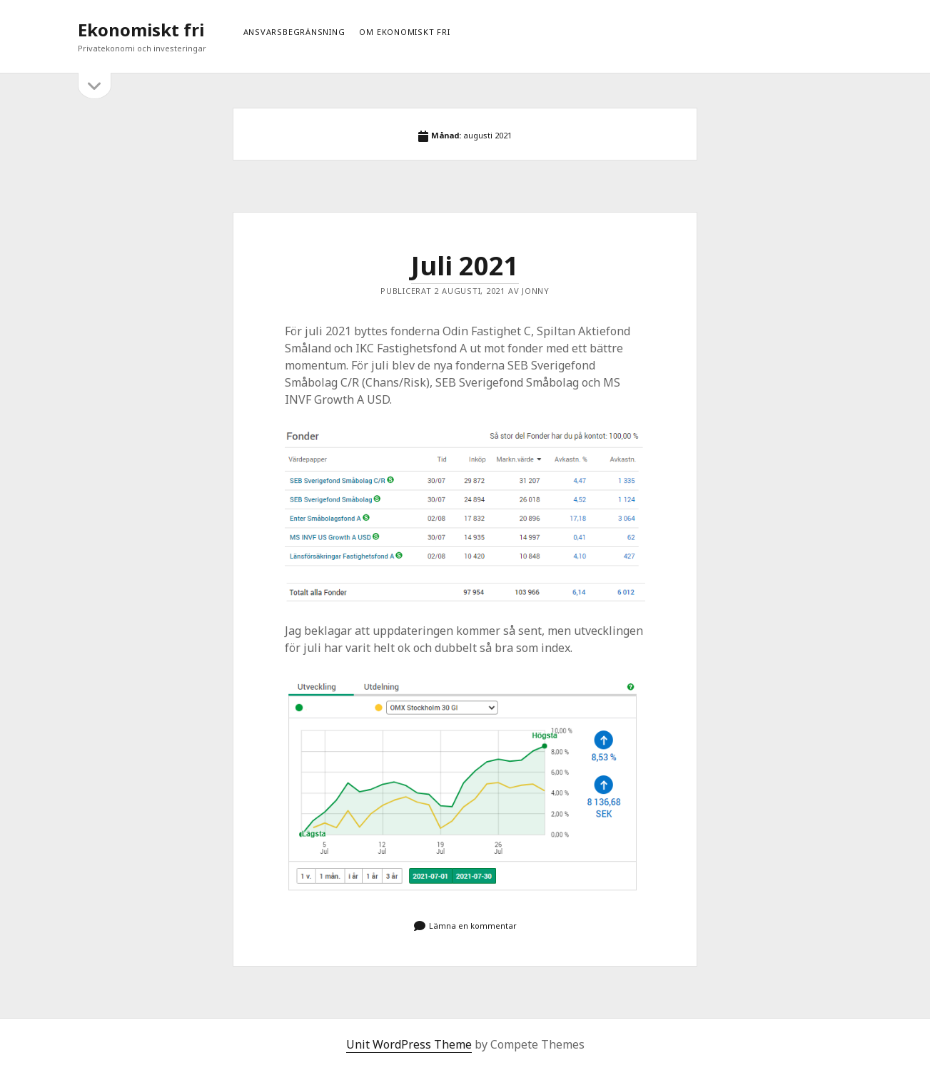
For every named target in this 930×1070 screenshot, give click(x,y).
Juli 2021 (465, 265)
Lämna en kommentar (473, 925)
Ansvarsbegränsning (294, 31)
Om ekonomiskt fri (404, 31)
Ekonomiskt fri (141, 29)
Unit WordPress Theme (409, 1044)
